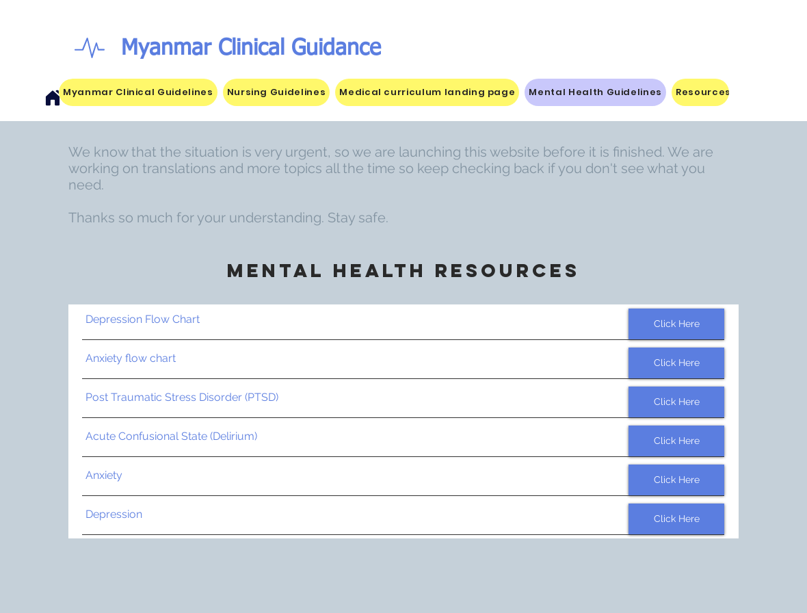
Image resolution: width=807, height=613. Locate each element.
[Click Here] (676, 324)
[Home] (53, 98)
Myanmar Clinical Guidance (251, 49)
